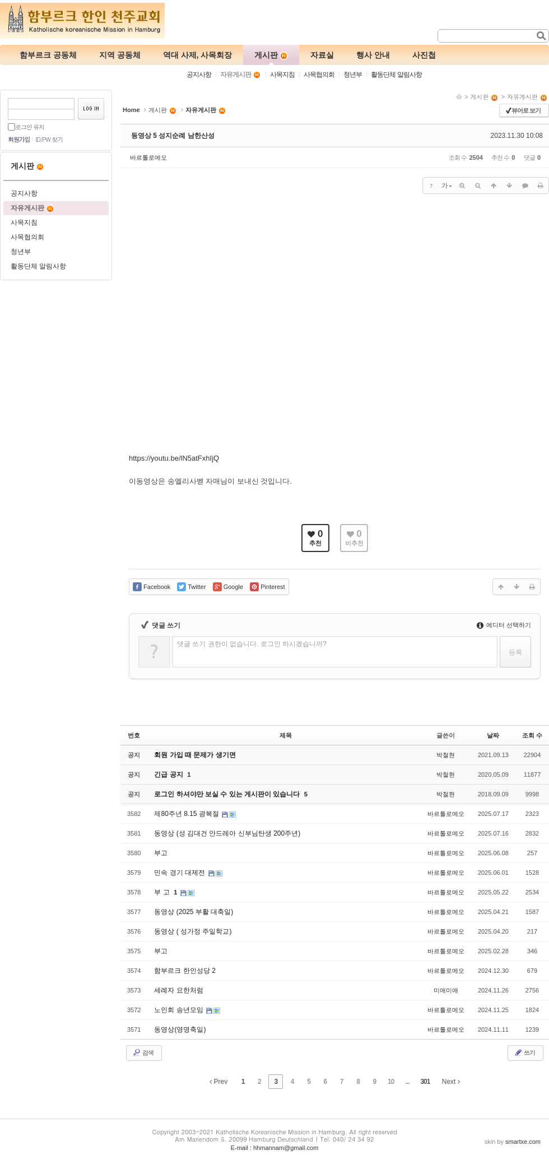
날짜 (493, 735)
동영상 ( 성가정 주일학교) (192, 931)
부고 (161, 853)
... (408, 1082)
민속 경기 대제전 (180, 873)
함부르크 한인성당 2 (184, 971)
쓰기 (524, 1052)
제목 (286, 735)
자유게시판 (527, 96)
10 (391, 1082)
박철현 (445, 755)
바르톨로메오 (148, 157)
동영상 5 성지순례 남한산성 (173, 136)
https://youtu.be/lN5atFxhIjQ (174, 458)
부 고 (162, 892)
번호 (134, 735)
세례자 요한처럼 (178, 990)
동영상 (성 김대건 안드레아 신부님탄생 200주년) (227, 833)
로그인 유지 (29, 127)
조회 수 (532, 735)
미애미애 (446, 990)
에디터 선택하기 (504, 625)
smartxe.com (523, 1141)
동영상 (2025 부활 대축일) (193, 912)
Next (451, 1082)
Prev (218, 1082)
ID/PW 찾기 (49, 139)
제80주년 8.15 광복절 (187, 814)
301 (425, 1082)
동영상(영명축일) (180, 1029)
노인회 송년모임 (179, 1010)
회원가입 (19, 139)
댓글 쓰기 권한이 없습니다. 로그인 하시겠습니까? (252, 644)
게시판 (484, 96)
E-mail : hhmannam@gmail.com (275, 1147)
